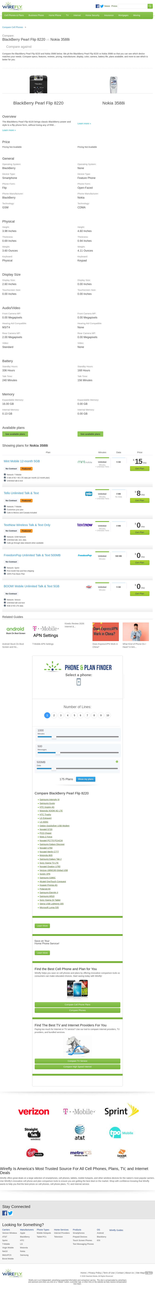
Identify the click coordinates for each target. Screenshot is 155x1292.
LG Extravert (46, 818)
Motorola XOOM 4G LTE (51, 811)
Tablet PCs (41, 1237)
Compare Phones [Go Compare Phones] (77, 1010)
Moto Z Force (46, 837)
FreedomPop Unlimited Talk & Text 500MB (32, 555)
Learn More (42, 926)
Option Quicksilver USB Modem (54, 825)
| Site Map (139, 1273)
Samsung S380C (48, 878)
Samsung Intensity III (49, 799)
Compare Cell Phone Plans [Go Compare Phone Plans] (77, 1004)
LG (21, 1244)
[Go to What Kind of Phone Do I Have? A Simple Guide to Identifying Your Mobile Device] (136, 631)
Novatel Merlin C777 (49, 851)
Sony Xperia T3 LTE (49, 863)
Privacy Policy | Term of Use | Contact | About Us (111, 1273)
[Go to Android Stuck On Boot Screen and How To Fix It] (15, 631)
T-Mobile (6, 1244)
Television (58, 1237)
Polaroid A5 (45, 889)
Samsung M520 (47, 896)
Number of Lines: (77, 707)
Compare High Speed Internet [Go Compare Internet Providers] (77, 1067)
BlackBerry (25, 1237)
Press (114, 6)
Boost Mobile (8, 1259)
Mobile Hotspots (44, 1233)
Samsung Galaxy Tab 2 (51, 859)
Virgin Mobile (8, 1247)
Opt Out (148, 1273)
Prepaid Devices (80, 1237)
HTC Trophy (45, 814)
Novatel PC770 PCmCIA (51, 840)
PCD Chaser (46, 833)
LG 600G (44, 822)
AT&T (4, 1237)
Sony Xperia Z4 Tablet (50, 900)
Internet (77, 15)
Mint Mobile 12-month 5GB (22, 461)
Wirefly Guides (116, 1230)
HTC (22, 1240)
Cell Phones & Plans (14, 15)
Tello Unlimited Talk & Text (21, 493)
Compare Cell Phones (12, 27)
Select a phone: (78, 675)
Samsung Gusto (47, 803)
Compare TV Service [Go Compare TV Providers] (77, 1061)
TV (67, 15)
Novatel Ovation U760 (50, 866)
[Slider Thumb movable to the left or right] (54, 738)
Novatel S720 (46, 829)
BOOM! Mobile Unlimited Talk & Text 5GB (31, 586)
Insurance (109, 15)
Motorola (24, 1247)
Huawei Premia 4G (49, 885)
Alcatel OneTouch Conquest (53, 881)
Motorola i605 (46, 855)
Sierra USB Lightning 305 (52, 904)
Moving (136, 15)
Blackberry (101, 1237)
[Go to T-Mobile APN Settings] (45, 631)
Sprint (4, 1240)
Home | (84, 1273)
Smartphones (78, 1233)
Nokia (22, 1251)
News (107, 6)
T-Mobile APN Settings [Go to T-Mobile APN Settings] (43, 644)
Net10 (5, 1251)
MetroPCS (6, 1255)
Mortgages (123, 15)
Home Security (92, 15)
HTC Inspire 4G (47, 807)
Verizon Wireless (9, 1233)
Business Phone (36, 15)
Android (100, 1233)
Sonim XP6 (45, 874)
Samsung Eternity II (49, 892)
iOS (98, 1240)
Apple (22, 1233)
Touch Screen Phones (82, 1240)
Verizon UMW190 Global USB (54, 870)
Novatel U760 (46, 848)
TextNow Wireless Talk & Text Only (27, 524)
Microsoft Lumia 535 (49, 907)
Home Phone (55, 15)
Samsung (24, 1255)
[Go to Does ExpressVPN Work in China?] (105, 631)
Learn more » (9, 130)
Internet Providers (62, 1233)
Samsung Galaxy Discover (52, 844)
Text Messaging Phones (83, 1244)
